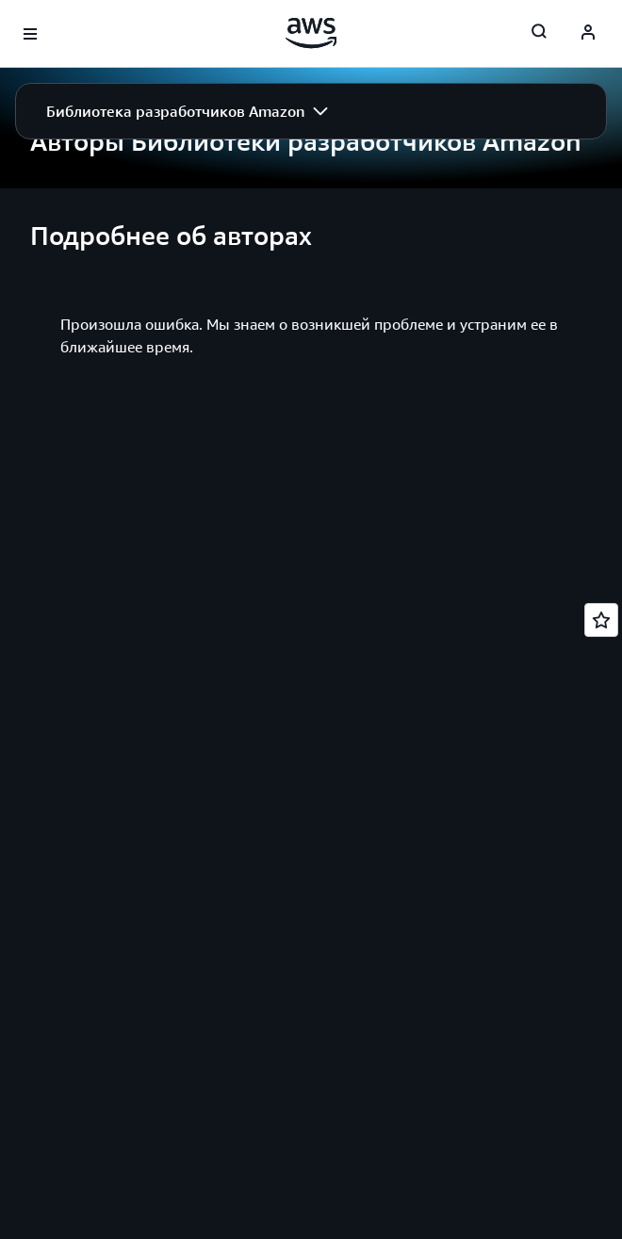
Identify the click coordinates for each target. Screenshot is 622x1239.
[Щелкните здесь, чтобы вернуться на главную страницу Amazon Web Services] (311, 33)
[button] (187, 111)
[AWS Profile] (588, 34)
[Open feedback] (601, 620)
